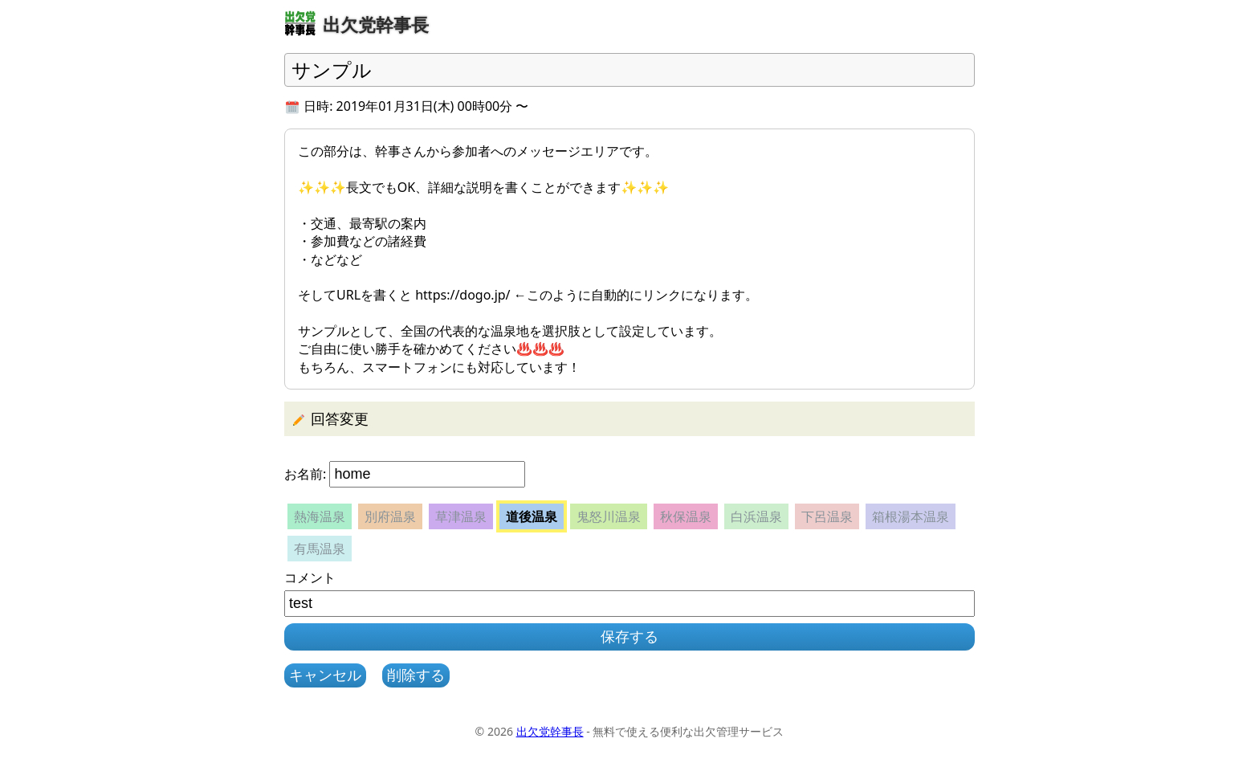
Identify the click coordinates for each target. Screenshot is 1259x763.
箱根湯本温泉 (910, 516)
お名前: (305, 474)
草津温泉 (461, 516)
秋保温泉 (685, 516)
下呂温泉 (827, 516)
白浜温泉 (756, 516)
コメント (310, 577)
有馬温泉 (319, 548)
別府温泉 (390, 516)
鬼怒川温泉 (609, 516)
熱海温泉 (319, 516)
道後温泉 (531, 516)
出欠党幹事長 (550, 731)
